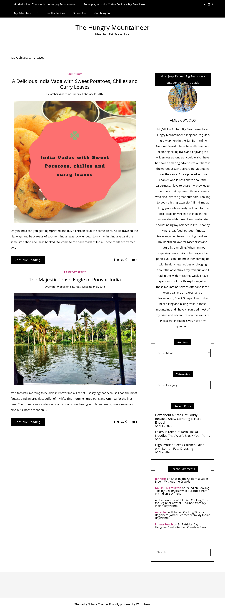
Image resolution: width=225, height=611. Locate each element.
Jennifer (160, 479)
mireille (160, 512)
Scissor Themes (98, 604)
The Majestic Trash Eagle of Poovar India (75, 279)
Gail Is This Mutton (168, 488)
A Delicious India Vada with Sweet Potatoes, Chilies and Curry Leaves (75, 84)
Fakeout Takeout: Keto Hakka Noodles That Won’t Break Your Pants (182, 434)
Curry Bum (74, 74)
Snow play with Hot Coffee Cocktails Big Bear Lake (114, 4)
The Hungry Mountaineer (112, 27)
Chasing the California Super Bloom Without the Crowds (181, 480)
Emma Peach (164, 524)
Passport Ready (75, 272)
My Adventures (23, 13)
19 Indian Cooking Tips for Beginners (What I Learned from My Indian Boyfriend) (182, 490)
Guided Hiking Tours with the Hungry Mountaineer (45, 4)
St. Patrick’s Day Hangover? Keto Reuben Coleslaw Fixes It (182, 525)
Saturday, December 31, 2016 (87, 286)
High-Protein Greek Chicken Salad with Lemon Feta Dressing (179, 447)
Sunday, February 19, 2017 (87, 94)
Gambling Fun (102, 13)
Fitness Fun (80, 13)
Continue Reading (28, 260)
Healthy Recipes (55, 13)
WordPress (143, 604)
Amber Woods (59, 94)
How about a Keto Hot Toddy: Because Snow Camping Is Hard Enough (178, 418)
